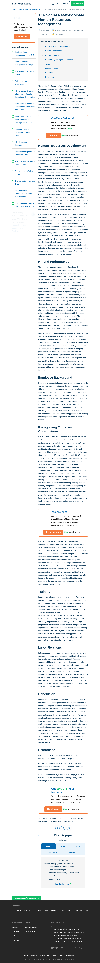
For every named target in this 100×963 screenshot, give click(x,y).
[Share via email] (63, 828)
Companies (16, 931)
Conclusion (49, 73)
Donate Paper (16, 940)
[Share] (69, 828)
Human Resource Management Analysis (19, 228)
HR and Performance (53, 51)
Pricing (46, 910)
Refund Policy (45, 955)
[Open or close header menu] (87, 3)
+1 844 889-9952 (31, 927)
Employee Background (54, 55)
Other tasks (85, 952)
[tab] (48, 846)
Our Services (16, 910)
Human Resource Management (72, 30)
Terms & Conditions (30, 955)
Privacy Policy (58, 955)
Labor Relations (51, 68)
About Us (27, 910)
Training (48, 64)
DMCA (14, 936)
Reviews (54, 910)
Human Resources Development (58, 46)
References (49, 77)
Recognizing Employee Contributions (59, 60)
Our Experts (37, 910)
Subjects (15, 927)
